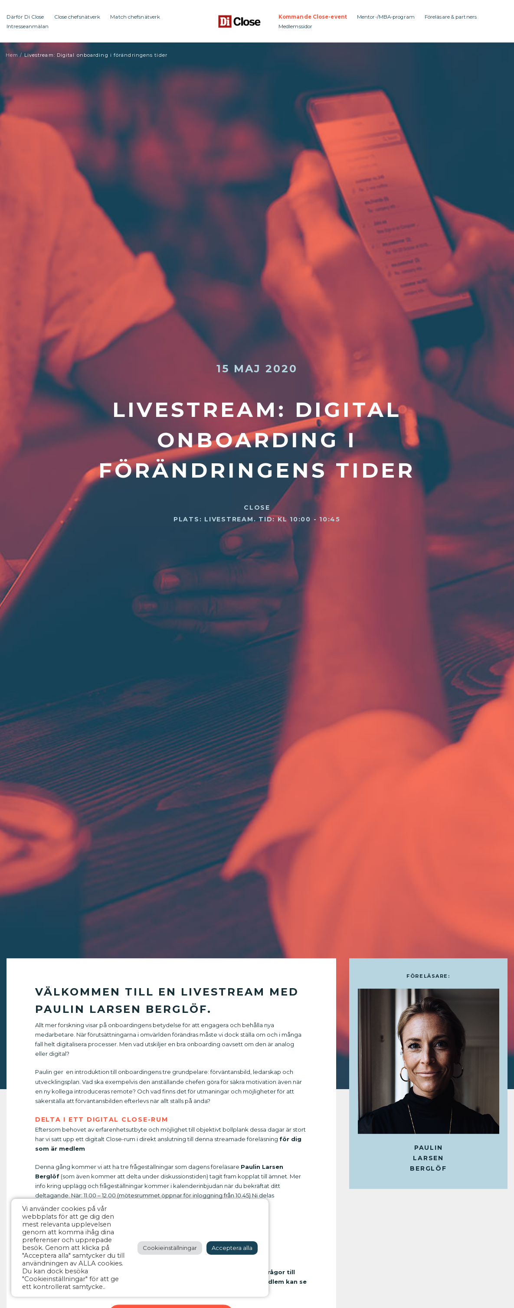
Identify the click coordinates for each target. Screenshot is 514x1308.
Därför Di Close (25, 17)
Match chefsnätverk (135, 17)
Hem (12, 55)
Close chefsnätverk (77, 17)
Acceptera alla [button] (232, 1247)
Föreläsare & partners (451, 17)
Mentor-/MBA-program (386, 17)
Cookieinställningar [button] (170, 1247)
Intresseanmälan (28, 26)
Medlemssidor (295, 26)
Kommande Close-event (312, 17)
